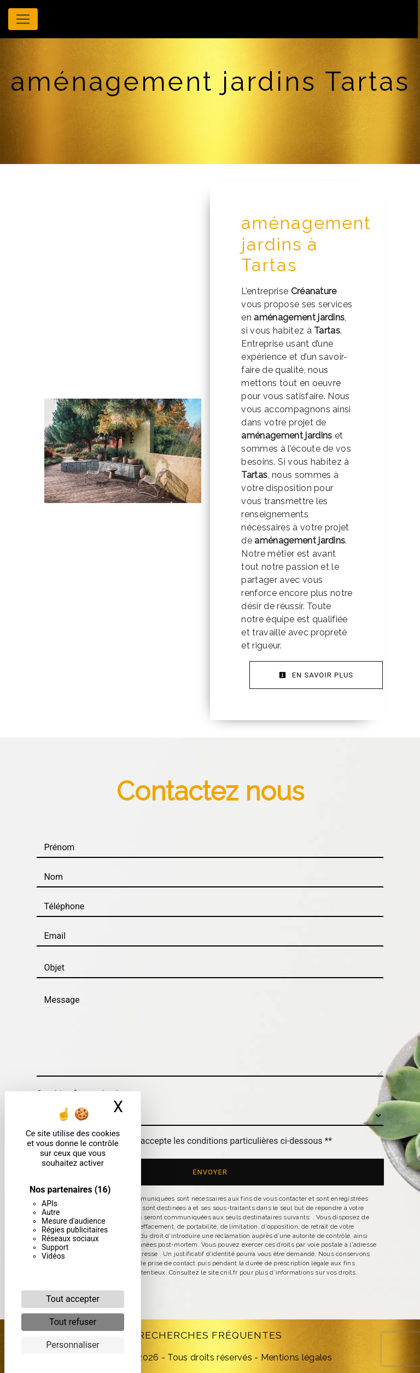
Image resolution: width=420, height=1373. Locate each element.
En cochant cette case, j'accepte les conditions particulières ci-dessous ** (189, 1141)
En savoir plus (316, 675)
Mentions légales (295, 1357)
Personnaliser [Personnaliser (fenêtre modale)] (73, 1345)
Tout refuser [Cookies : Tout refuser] (72, 1322)
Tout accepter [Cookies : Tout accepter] (73, 1299)
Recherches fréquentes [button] (210, 1335)
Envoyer (210, 1172)
